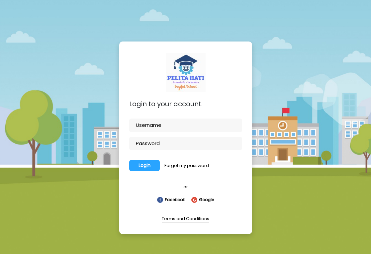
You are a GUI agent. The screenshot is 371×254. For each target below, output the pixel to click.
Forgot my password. (187, 165)
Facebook (171, 200)
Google (202, 200)
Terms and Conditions (185, 218)
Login (144, 165)
